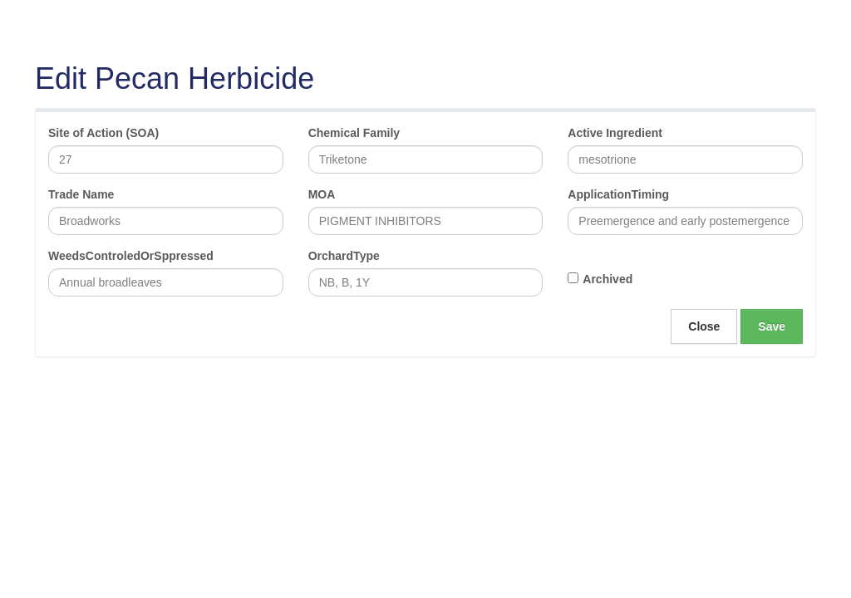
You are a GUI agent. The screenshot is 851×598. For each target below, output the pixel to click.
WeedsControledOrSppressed (131, 255)
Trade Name (81, 194)
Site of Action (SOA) (103, 133)
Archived (607, 279)
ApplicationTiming (618, 194)
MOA (322, 194)
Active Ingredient (615, 133)
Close (704, 326)
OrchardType (344, 255)
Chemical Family (354, 133)
